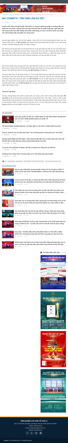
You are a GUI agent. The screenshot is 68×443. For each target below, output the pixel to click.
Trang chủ (6, 14)
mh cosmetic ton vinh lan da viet (53, 161)
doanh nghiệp (11, 161)
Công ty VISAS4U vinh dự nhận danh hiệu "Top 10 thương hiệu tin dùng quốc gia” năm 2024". (34, 134)
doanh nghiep (19, 161)
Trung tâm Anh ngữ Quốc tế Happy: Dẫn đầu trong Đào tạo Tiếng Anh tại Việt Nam (34, 149)
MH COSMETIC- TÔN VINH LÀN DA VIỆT (43, 14)
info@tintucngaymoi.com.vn (37, 428)
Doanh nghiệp (29, 14)
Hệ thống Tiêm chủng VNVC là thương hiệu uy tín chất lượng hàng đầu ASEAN (34, 155)
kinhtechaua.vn (38, 430)
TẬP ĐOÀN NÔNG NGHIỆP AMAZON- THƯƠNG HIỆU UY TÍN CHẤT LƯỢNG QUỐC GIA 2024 (34, 127)
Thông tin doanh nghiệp (17, 14)
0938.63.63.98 (38, 425)
